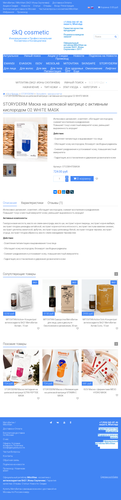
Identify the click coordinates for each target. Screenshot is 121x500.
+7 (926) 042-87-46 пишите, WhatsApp (73, 23)
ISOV (38, 63)
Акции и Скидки (10, 6)
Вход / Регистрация (64, 6)
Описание (10, 203)
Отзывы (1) (55, 203)
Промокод (22, 12)
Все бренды (13, 94)
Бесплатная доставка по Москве (19, 9)
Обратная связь (11, 460)
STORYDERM (108, 63)
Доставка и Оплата (62, 3)
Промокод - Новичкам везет (14, 469)
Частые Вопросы (11, 452)
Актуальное (10, 55)
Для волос (26, 68)
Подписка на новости (14, 464)
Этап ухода (70, 87)
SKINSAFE (88, 63)
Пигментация (52, 71)
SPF (67, 71)
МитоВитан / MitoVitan (9, 423)
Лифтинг (110, 68)
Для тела (56, 68)
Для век (41, 68)
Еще (76, 71)
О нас (6, 439)
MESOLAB (53, 63)
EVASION (25, 63)
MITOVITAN (70, 63)
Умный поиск (32, 55)
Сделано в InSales (109, 477)
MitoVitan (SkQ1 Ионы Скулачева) (38, 82)
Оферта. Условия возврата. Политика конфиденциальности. (14, 445)
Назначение (31, 87)
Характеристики (32, 203)
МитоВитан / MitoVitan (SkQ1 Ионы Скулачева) (26, 3)
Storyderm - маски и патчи (49, 94)
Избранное (8, 12)
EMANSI (9, 63)
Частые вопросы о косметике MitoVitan (58, 9)
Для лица (10, 68)
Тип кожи (51, 87)
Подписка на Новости (103, 55)
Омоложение (93, 68)
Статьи (36, 6)
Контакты (8, 456)
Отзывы (47, 6)
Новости (25, 6)
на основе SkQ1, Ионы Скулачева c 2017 (75, 47)
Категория (90, 87)
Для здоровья (74, 68)
